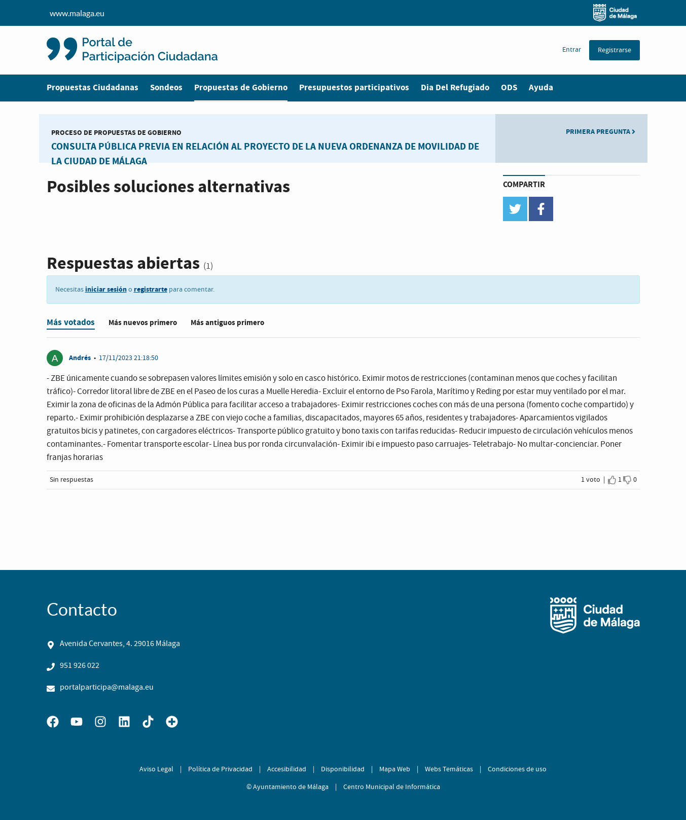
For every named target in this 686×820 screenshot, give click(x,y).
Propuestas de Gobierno (240, 87)
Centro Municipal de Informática (391, 787)
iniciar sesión (106, 289)
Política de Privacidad (220, 769)
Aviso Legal (156, 769)
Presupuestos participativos (354, 87)
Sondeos (166, 87)
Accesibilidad (286, 769)
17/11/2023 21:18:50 (128, 358)
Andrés (80, 358)
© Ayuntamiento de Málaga (287, 787)
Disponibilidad (343, 769)
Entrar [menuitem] (571, 49)
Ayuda (541, 87)
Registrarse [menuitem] (614, 50)
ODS (509, 87)
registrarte (150, 289)
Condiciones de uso (517, 769)
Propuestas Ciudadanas (92, 87)
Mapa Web (394, 769)
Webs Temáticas (449, 769)
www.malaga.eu (343, 13)
